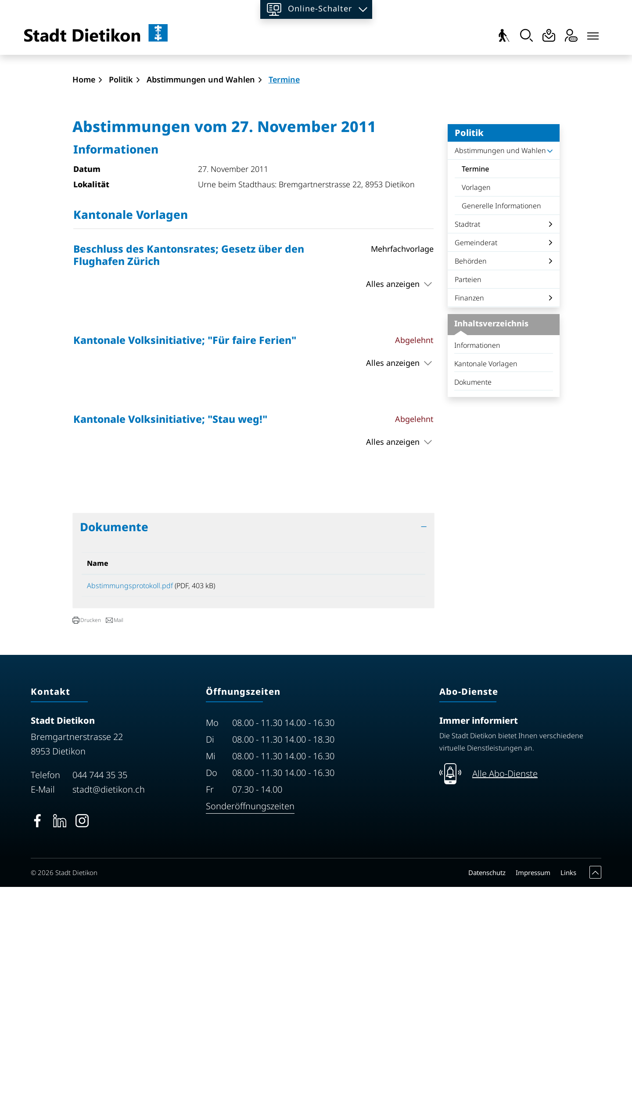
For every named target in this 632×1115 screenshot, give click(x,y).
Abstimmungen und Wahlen (500, 375)
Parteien (468, 504)
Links (568, 1100)
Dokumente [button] (114, 752)
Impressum (533, 1100)
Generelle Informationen (501, 431)
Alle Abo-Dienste (505, 1002)
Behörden (471, 486)
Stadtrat (467, 449)
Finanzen (469, 523)
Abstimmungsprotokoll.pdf (130, 810)
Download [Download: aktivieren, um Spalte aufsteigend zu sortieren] (362, 788)
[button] (86, 848)
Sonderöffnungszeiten (250, 1034)
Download (382, 812)
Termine (486, 396)
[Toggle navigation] (593, 34)
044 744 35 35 (99, 1003)
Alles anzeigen (393, 509)
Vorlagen (476, 412)
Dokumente (473, 607)
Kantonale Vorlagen (485, 588)
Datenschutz (487, 1100)
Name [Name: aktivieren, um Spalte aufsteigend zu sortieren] (97, 788)
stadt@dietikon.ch (108, 1017)
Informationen (477, 570)
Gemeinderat (476, 467)
